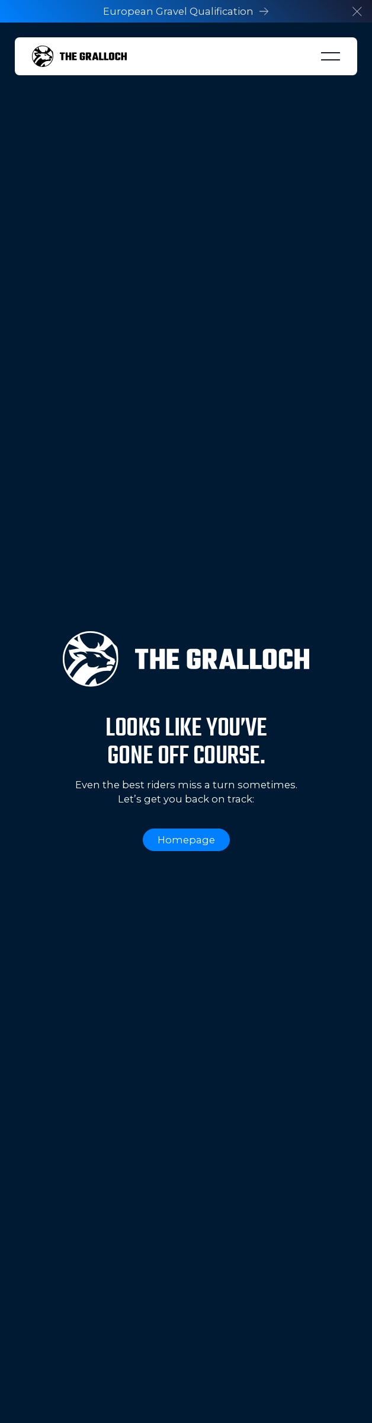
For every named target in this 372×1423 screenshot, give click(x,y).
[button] (357, 11)
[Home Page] (79, 56)
